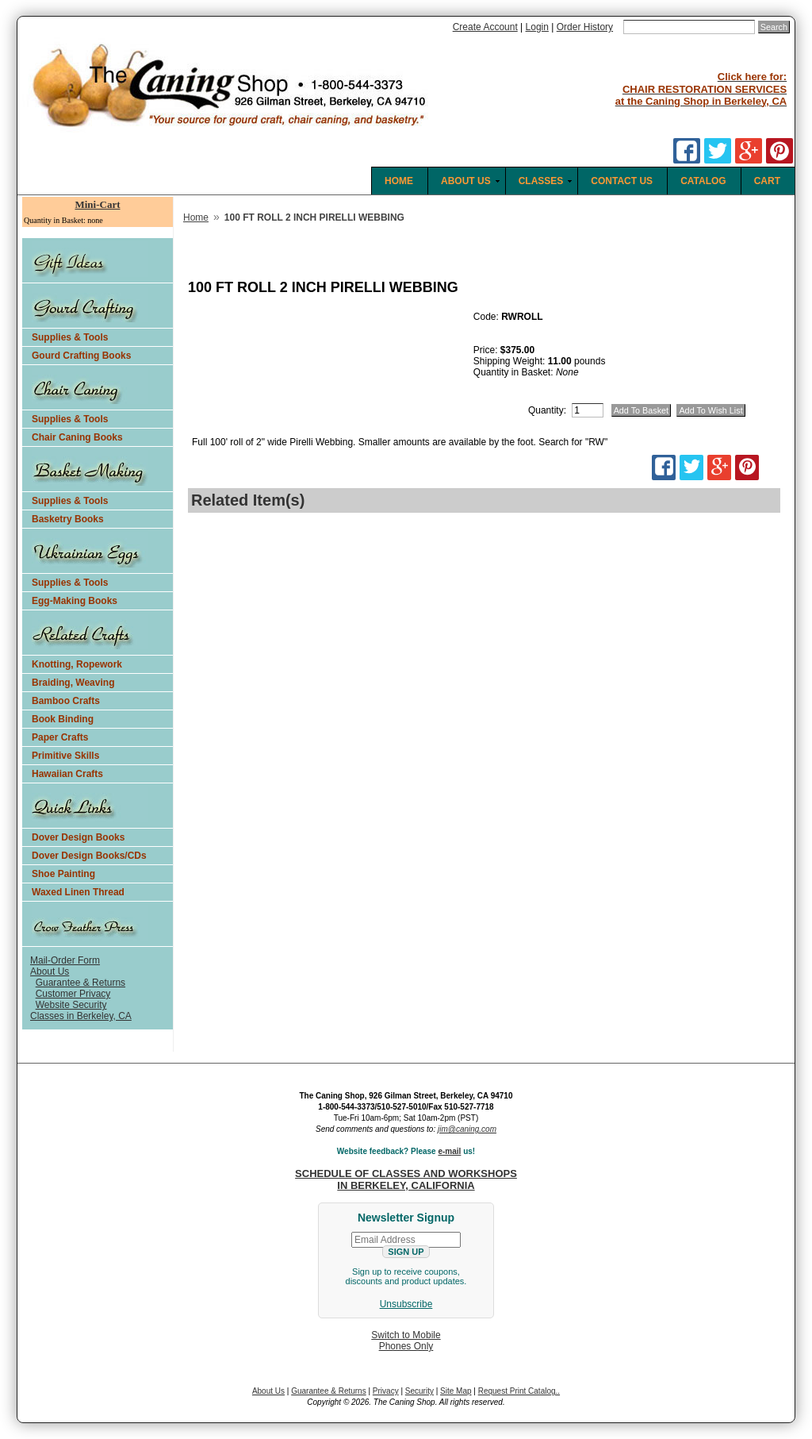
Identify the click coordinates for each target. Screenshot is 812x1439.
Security (419, 1391)
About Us (49, 971)
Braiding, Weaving (73, 682)
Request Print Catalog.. (519, 1391)
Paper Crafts (60, 737)
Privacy (386, 1391)
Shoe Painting (63, 873)
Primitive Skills (65, 755)
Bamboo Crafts (66, 700)
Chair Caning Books (77, 437)
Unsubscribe (406, 1304)
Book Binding (63, 719)
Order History (585, 27)
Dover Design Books (78, 837)
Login (537, 27)
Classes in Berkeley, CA (81, 1016)
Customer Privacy (73, 993)
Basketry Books (68, 519)
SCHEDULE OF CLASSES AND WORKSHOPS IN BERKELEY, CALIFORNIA (406, 1179)
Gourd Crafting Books (81, 355)
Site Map (455, 1391)
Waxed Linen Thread (78, 892)
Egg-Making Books (74, 600)
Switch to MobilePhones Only (405, 1340)
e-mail (449, 1151)
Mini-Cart (97, 204)
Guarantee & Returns (80, 982)
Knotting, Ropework (77, 664)
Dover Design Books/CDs (89, 855)
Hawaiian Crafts (67, 773)
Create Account (485, 27)
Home (196, 217)
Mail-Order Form (65, 960)
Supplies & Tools (70, 337)
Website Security (71, 1004)
